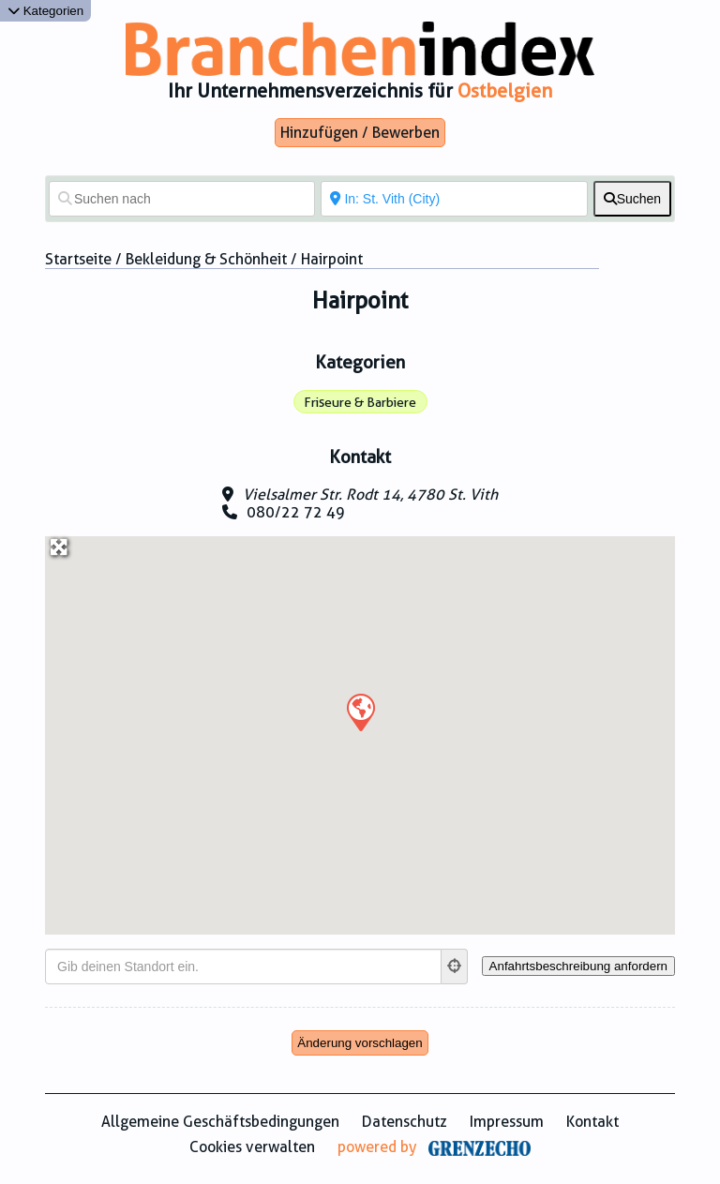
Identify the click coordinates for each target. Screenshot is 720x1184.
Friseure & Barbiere (360, 402)
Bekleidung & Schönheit (206, 259)
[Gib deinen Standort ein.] (243, 966)
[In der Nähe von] (454, 199)
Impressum (507, 1122)
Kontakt (592, 1122)
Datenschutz (404, 1122)
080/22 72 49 (296, 512)
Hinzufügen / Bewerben (360, 133)
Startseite (78, 259)
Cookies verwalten (252, 1147)
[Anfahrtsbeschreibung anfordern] (578, 966)
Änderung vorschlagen (359, 1043)
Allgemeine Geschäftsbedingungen (220, 1122)
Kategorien (45, 11)
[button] (360, 711)
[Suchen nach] (182, 199)
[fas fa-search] (632, 199)
